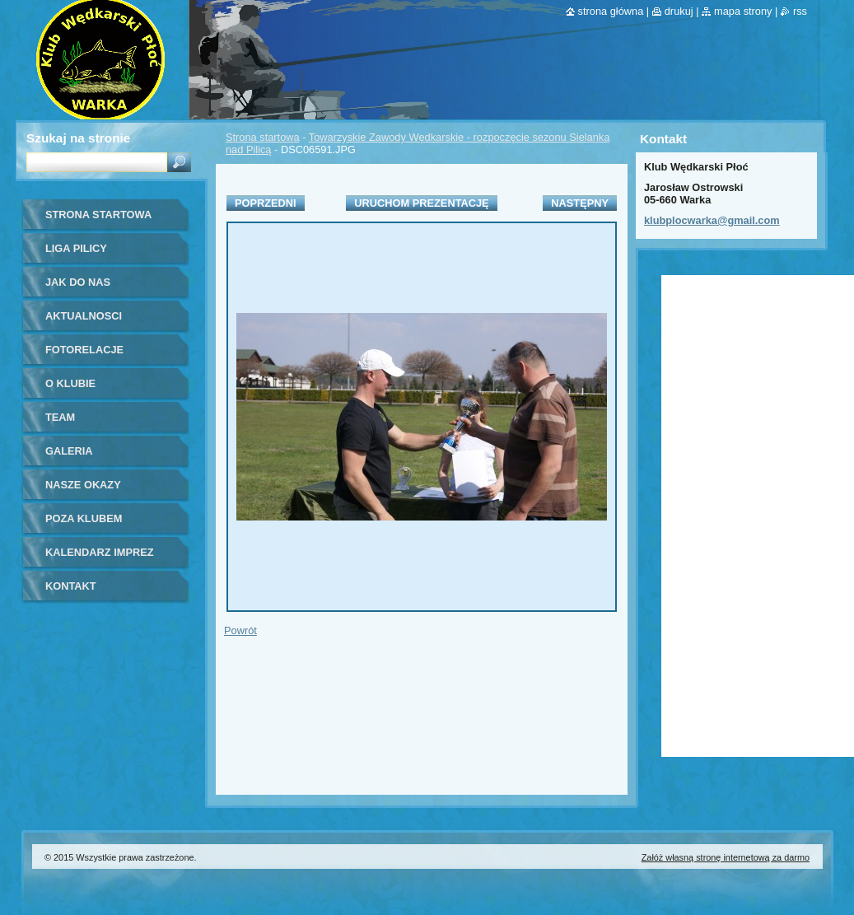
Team (60, 417)
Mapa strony (743, 11)
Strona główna (611, 11)
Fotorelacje (84, 349)
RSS (800, 11)
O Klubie (70, 383)
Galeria (69, 451)
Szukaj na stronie (78, 138)
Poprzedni (265, 203)
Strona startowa (263, 137)
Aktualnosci (83, 316)
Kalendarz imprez (99, 552)
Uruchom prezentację (421, 203)
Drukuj (679, 11)
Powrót (240, 630)
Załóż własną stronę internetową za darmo (726, 857)
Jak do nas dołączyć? (77, 288)
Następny (580, 203)
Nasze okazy (83, 485)
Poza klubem (83, 518)
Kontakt (70, 586)
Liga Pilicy (76, 248)
